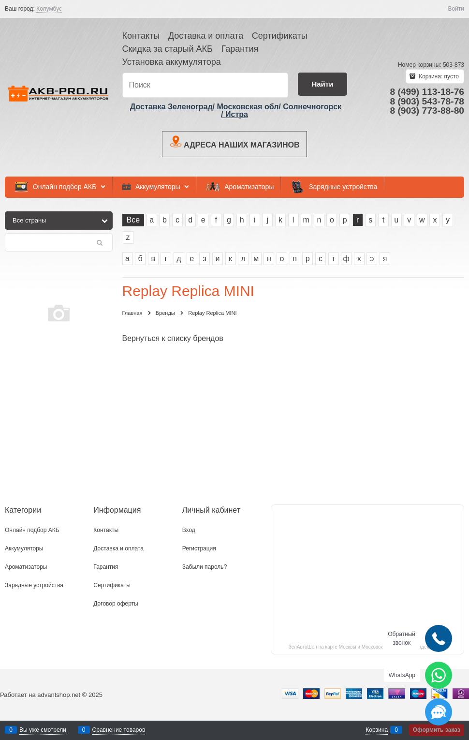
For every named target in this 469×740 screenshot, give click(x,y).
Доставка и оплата (205, 36)
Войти (456, 8)
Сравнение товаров (119, 730)
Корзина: (438, 76)
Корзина (377, 730)
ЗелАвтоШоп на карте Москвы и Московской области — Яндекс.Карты (368, 647)
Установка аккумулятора (171, 62)
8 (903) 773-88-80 (427, 110)
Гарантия (239, 49)
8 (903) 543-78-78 (427, 101)
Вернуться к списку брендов (172, 338)
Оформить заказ (436, 729)
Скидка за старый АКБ (167, 49)
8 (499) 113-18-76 (427, 92)
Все (133, 220)
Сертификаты (280, 36)
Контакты (141, 36)
